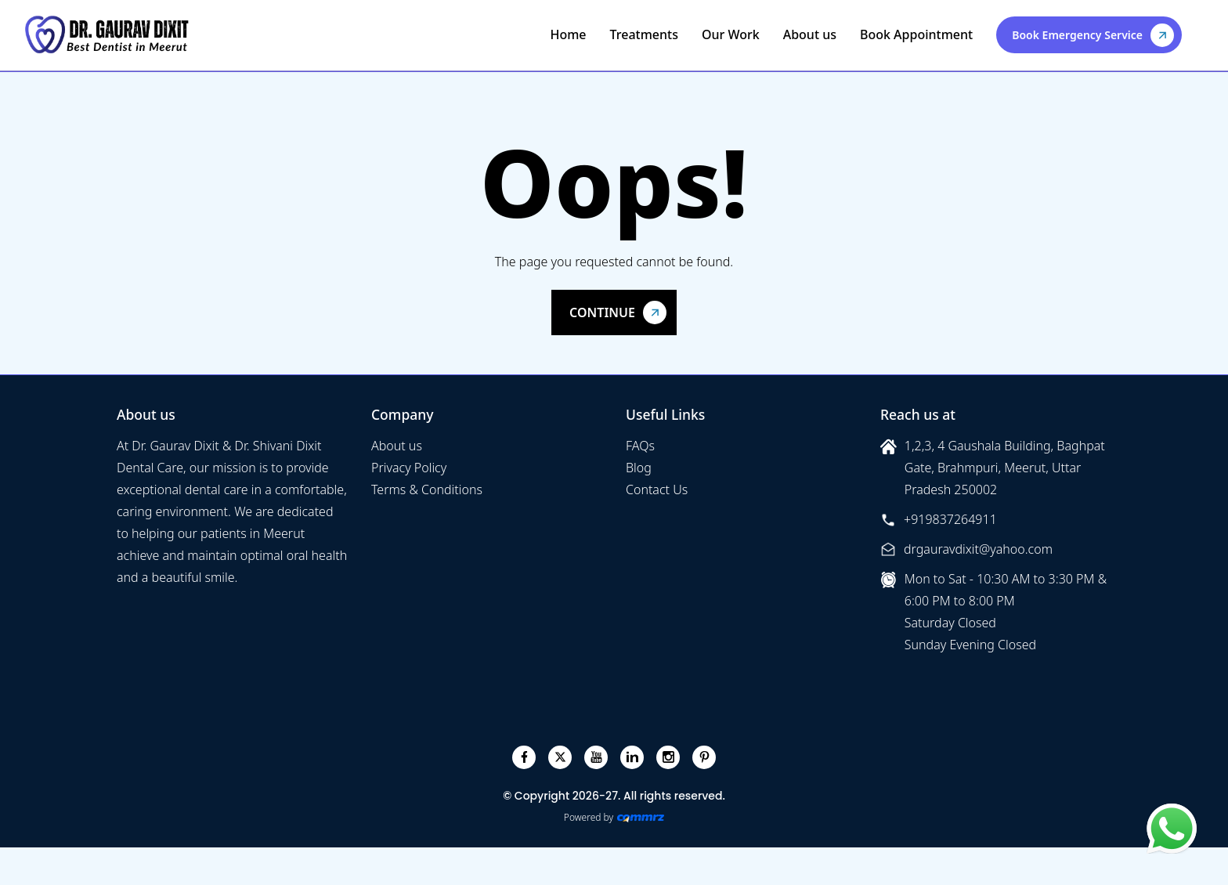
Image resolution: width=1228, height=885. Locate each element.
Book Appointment (916, 34)
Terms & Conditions (426, 489)
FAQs (640, 445)
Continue (602, 312)
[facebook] (524, 757)
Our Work (731, 34)
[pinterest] (704, 757)
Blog (639, 467)
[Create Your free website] (640, 818)
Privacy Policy (408, 467)
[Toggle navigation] (1198, 34)
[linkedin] (632, 757)
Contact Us (657, 489)
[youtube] (596, 757)
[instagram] (668, 757)
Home (568, 34)
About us (809, 34)
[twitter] (560, 757)
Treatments (644, 34)
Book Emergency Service (1077, 34)
